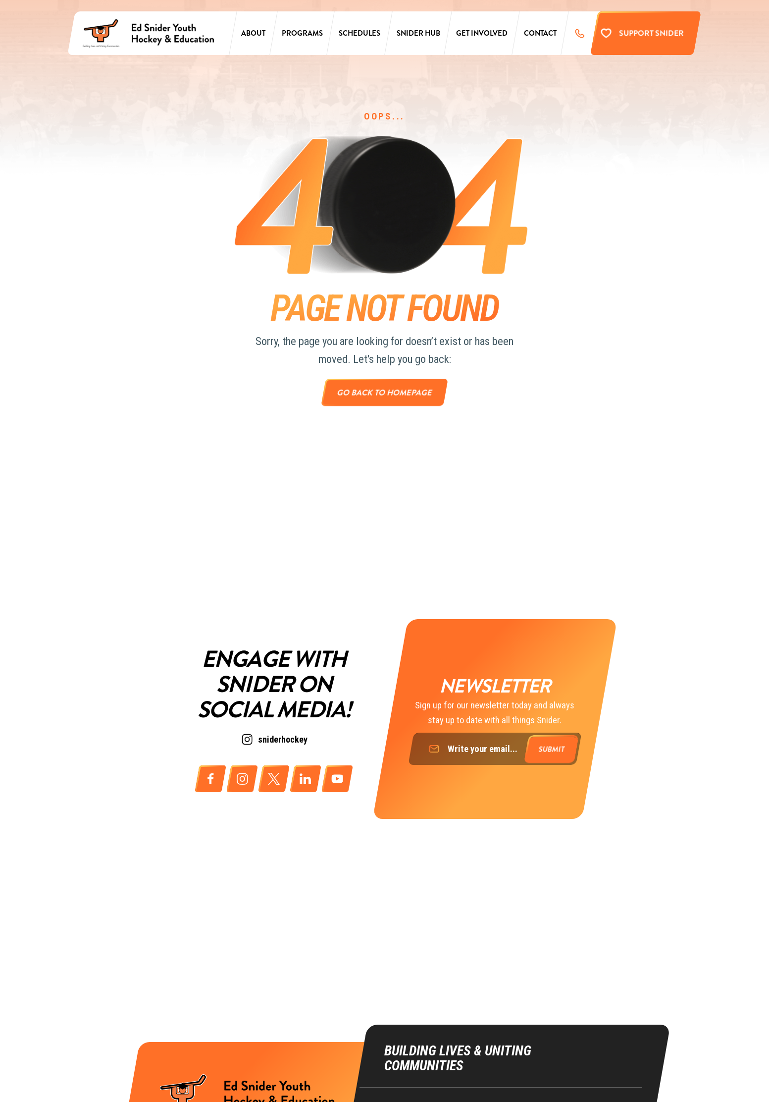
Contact (540, 35)
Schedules (360, 35)
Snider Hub (418, 35)
